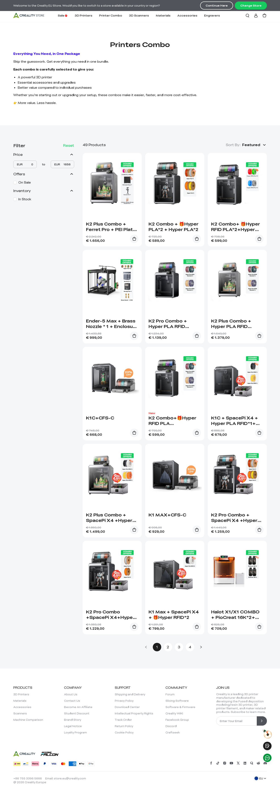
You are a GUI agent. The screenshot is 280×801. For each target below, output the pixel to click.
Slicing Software (177, 701)
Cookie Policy (124, 732)
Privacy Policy (124, 701)
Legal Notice (73, 726)
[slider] (14, 167)
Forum (170, 694)
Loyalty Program (75, 732)
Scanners (20, 713)
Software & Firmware (180, 707)
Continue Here (217, 5)
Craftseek (172, 732)
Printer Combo (110, 15)
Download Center (127, 707)
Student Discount (76, 713)
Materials (163, 15)
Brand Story (72, 720)
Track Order (123, 720)
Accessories (187, 15)
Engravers (212, 15)
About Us (70, 694)
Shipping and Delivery (130, 694)
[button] (254, 144)
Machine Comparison (28, 720)
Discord (171, 726)
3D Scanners (139, 15)
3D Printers (83, 15)
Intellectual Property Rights (134, 713)
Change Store (250, 5)
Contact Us (72, 701)
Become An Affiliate (78, 707)
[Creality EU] (28, 15)
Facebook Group (177, 720)
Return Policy (124, 726)
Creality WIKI (174, 713)
